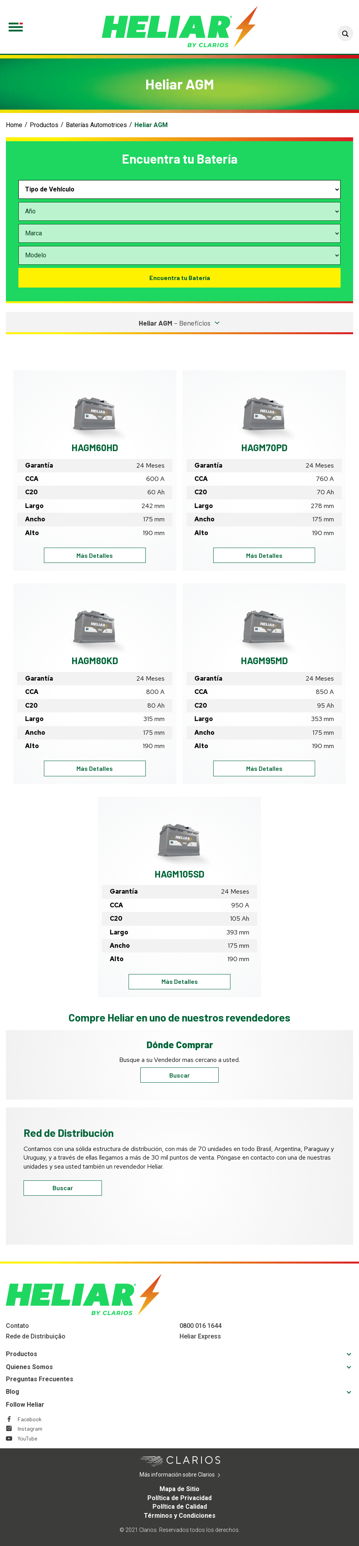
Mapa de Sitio (179, 1489)
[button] (345, 33)
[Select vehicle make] (179, 233)
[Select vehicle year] (179, 211)
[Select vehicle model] (179, 255)
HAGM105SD (179, 874)
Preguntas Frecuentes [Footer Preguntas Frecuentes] (39, 1379)
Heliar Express (200, 1336)
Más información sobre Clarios (189, 1475)
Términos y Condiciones (180, 1515)
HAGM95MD (264, 660)
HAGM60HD (95, 447)
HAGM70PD (264, 447)
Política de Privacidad (179, 1498)
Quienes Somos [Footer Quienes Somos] (29, 1367)
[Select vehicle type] (179, 189)
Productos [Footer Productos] (21, 1354)
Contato (17, 1325)
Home (14, 125)
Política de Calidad (179, 1506)
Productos (44, 125)
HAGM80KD (95, 660)
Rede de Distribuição (35, 1336)
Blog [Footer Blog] (12, 1391)
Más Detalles (109, 555)
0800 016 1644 (200, 1325)
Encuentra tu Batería (179, 277)
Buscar (179, 1075)
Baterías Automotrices (96, 125)
